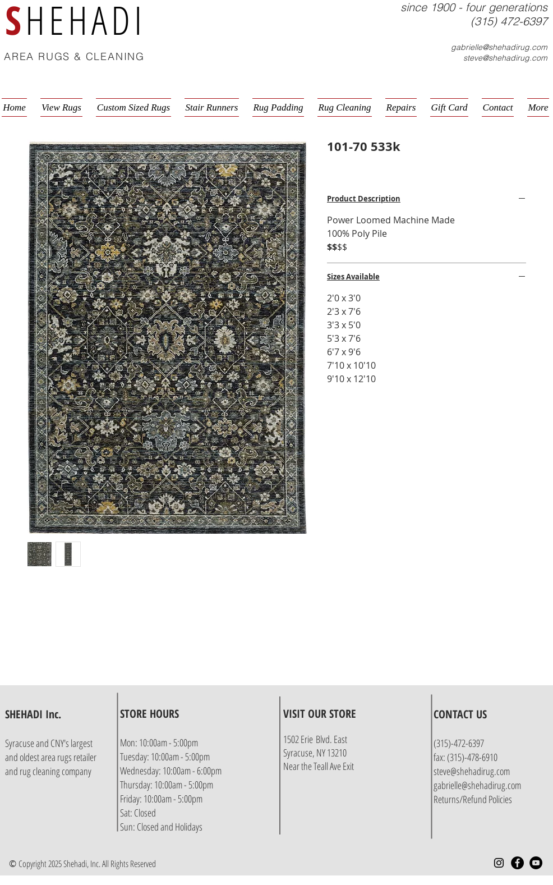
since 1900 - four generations (473, 7)
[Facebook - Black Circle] (517, 862)
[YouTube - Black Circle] (535, 862)
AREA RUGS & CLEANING (74, 56)
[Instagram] (498, 862)
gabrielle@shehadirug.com (499, 47)
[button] (549, 57)
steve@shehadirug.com (505, 58)
